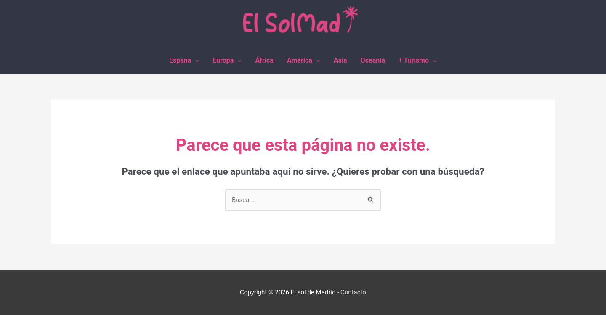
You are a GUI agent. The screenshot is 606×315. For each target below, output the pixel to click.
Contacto (353, 292)
